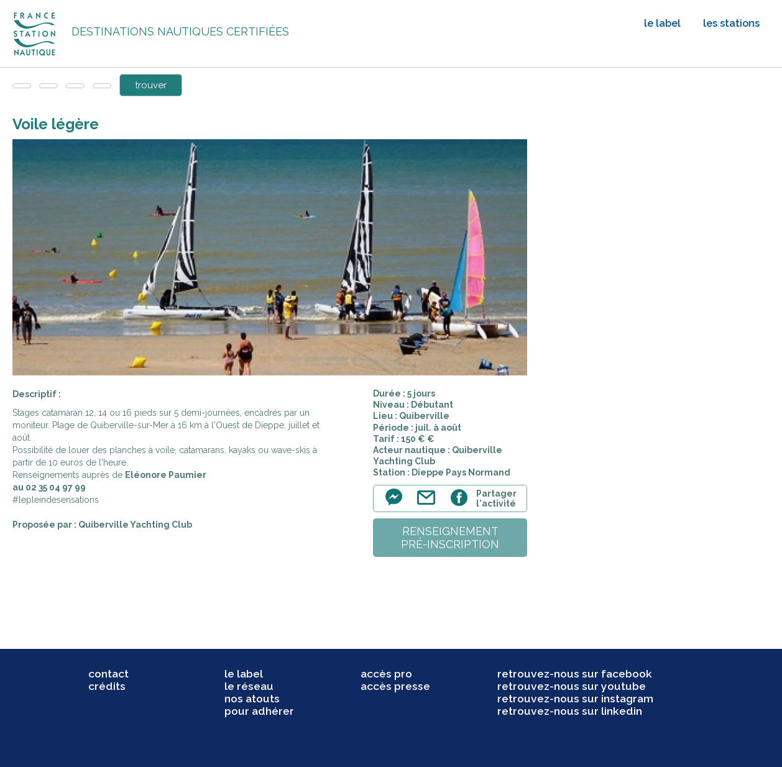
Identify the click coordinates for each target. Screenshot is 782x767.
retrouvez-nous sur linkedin (569, 711)
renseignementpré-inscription (450, 538)
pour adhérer (259, 711)
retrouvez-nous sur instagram (575, 698)
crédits (107, 686)
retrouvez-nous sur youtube (571, 686)
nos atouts (252, 698)
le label (662, 23)
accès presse (395, 686)
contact (108, 674)
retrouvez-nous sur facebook (574, 674)
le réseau (249, 686)
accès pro (386, 674)
